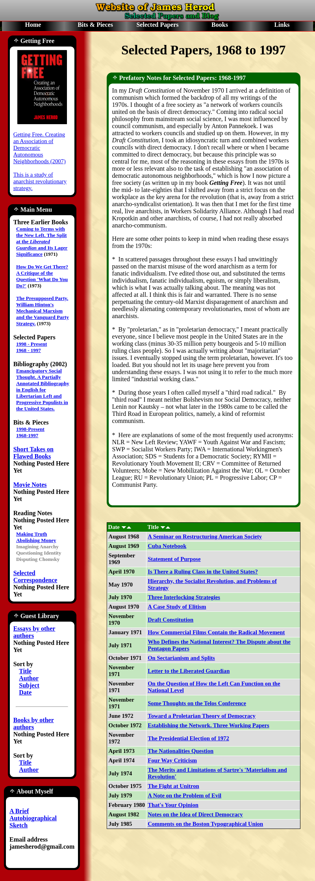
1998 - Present (31, 344)
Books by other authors (33, 723)
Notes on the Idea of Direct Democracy (195, 814)
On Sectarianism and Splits (181, 658)
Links (281, 24)
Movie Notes (30, 484)
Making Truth (31, 534)
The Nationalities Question (180, 751)
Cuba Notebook (167, 546)
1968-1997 (27, 435)
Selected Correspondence (35, 576)
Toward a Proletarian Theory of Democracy (202, 716)
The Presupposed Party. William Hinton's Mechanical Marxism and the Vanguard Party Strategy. (42, 310)
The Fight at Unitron (173, 786)
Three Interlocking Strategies (184, 597)
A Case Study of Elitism (177, 606)
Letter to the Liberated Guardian (189, 671)
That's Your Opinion (173, 805)
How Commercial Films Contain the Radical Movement (216, 632)
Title (25, 671)
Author (29, 678)
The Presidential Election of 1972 (188, 738)
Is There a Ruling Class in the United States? (203, 571)
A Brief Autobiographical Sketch (33, 818)
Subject (29, 685)
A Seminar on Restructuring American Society (205, 536)
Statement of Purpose (174, 559)
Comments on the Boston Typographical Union (205, 824)
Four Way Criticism (172, 760)
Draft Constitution (170, 620)
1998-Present (30, 429)
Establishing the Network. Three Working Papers (208, 725)
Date (25, 692)
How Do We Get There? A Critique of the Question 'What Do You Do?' (42, 276)
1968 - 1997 (28, 350)
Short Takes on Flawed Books (33, 453)
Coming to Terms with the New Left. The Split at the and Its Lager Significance (41, 241)
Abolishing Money (36, 540)
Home (33, 24)
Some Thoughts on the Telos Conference (197, 703)
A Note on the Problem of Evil (184, 795)
